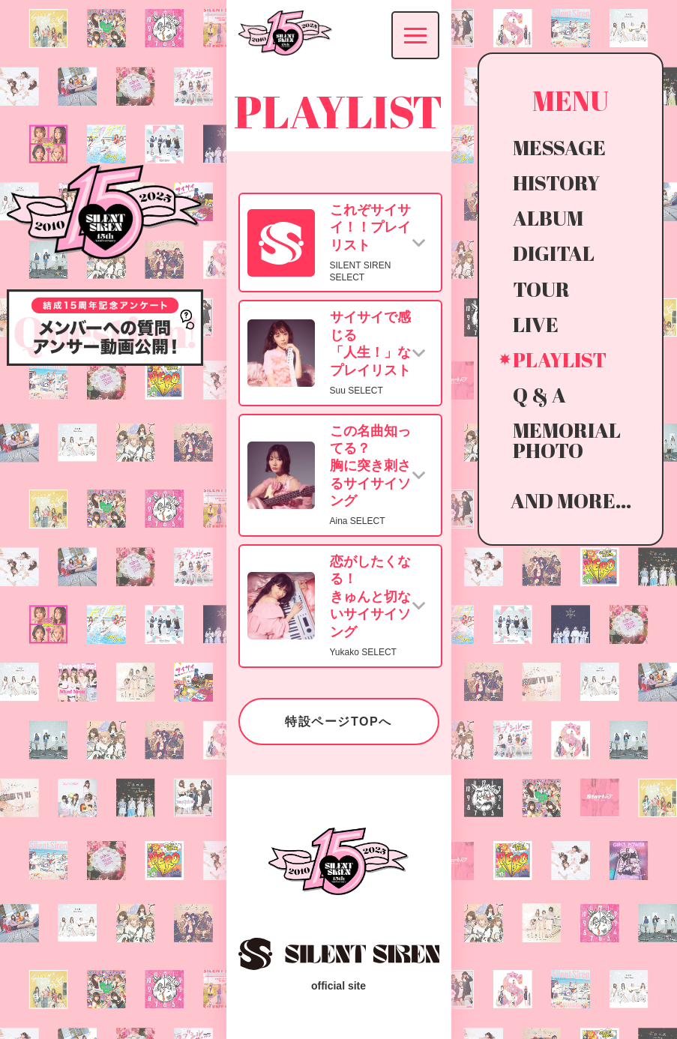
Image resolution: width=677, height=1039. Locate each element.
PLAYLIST (560, 359)
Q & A (539, 395)
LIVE (536, 324)
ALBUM (548, 218)
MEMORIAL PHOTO (567, 440)
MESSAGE (559, 147)
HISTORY (556, 182)
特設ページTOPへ (338, 721)
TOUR (541, 289)
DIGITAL (554, 253)
